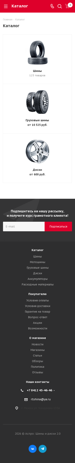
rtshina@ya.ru (41, 399)
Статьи (37, 355)
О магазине (37, 338)
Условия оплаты (37, 300)
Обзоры (37, 361)
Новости (37, 344)
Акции (37, 323)
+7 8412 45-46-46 (39, 390)
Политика (37, 367)
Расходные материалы (38, 284)
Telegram (43, 449)
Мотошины (37, 262)
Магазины (37, 350)
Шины (37, 71)
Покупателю (37, 294)
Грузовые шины (37, 120)
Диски (37, 170)
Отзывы (37, 372)
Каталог (37, 250)
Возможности (37, 328)
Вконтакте (33, 449)
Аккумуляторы (38, 279)
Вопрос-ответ (37, 317)
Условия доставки (37, 306)
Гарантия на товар (37, 311)
